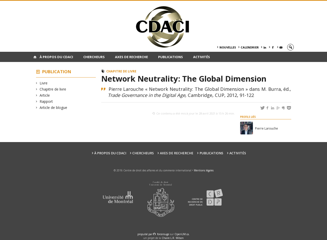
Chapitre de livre (53, 89)
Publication (56, 71)
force (163, 234)
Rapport (46, 101)
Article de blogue (53, 107)
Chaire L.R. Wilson (173, 238)
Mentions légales (204, 170)
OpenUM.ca (181, 234)
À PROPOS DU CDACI (56, 57)
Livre (44, 83)
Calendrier (250, 47)
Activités (201, 57)
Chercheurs (94, 57)
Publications (170, 57)
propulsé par (145, 234)
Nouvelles (227, 47)
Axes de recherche (131, 57)
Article (45, 95)
